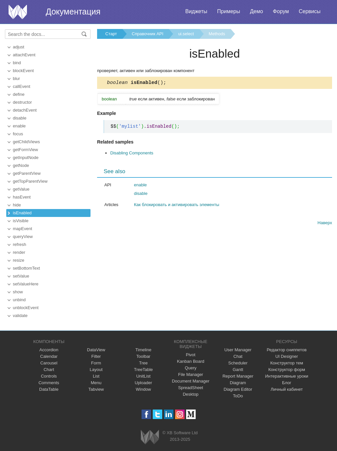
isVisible (20, 220)
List (96, 376)
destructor (22, 102)
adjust (18, 46)
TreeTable (143, 369)
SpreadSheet (190, 387)
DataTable (49, 389)
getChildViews (26, 141)
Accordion (48, 349)
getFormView (25, 149)
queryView (23, 236)
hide (17, 204)
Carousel (48, 362)
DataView (96, 349)
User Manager (237, 349)
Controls (49, 376)
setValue (21, 276)
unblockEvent (26, 307)
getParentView (26, 173)
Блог (286, 382)
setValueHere (26, 283)
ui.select (186, 33)
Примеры (228, 11)
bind (17, 62)
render (19, 252)
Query (190, 367)
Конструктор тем (286, 362)
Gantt (238, 369)
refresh (19, 244)
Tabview (96, 389)
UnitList (143, 376)
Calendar (49, 356)
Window (143, 389)
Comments (49, 382)
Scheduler (238, 362)
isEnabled (22, 212)
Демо (256, 11)
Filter (96, 356)
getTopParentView (30, 181)
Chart (48, 369)
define (18, 94)
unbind (19, 299)
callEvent (21, 86)
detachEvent (25, 110)
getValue (21, 189)
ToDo (238, 395)
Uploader (143, 382)
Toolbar (143, 356)
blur (16, 78)
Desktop (190, 394)
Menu (96, 382)
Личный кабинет (287, 389)
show (18, 291)
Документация (73, 11)
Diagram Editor (238, 389)
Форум (281, 11)
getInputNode (26, 157)
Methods (217, 33)
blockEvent (23, 70)
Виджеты (196, 11)
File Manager (190, 374)
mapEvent (22, 228)
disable (19, 118)
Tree (143, 362)
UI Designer (286, 356)
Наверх (325, 223)
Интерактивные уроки (286, 376)
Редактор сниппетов (286, 349)
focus (18, 133)
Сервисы (310, 11)
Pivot (190, 354)
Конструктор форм (286, 369)
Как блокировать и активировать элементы (176, 205)
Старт (111, 33)
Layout (96, 369)
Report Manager (237, 376)
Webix (150, 437)
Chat (237, 356)
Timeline (143, 349)
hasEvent (22, 197)
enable (19, 125)
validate (20, 315)
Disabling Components (131, 153)
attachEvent (24, 54)
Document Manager (190, 381)
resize (18, 260)
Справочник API (147, 33)
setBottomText (26, 268)
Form (96, 362)
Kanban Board (190, 361)
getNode (21, 165)
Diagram (238, 382)
